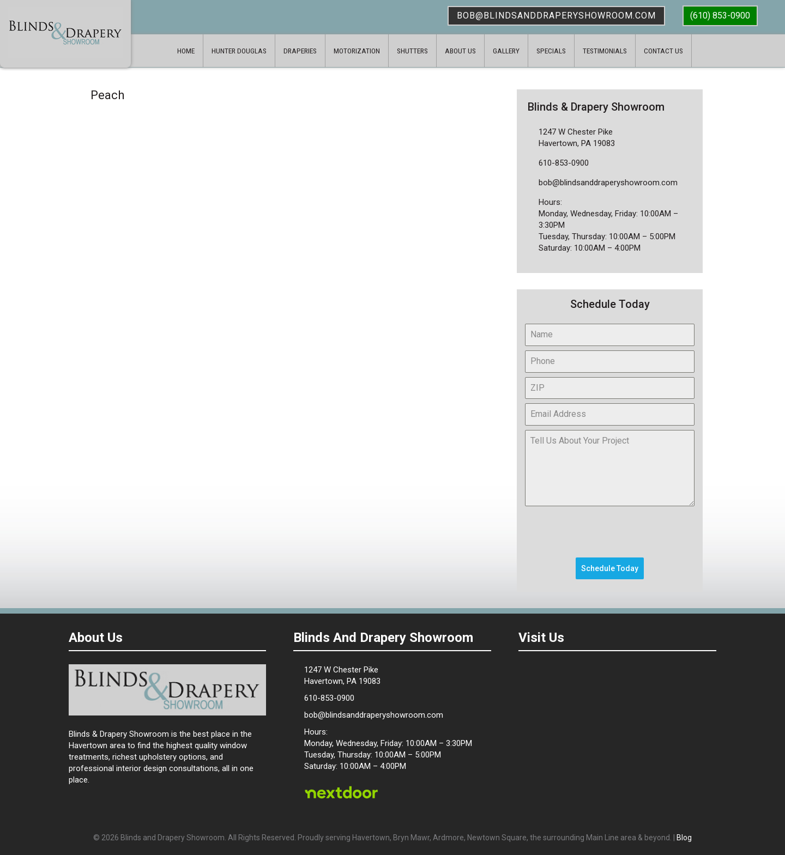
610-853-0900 (564, 163)
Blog (684, 837)
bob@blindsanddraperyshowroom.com (556, 15)
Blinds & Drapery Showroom (65, 32)
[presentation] (608, 532)
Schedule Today (609, 568)
